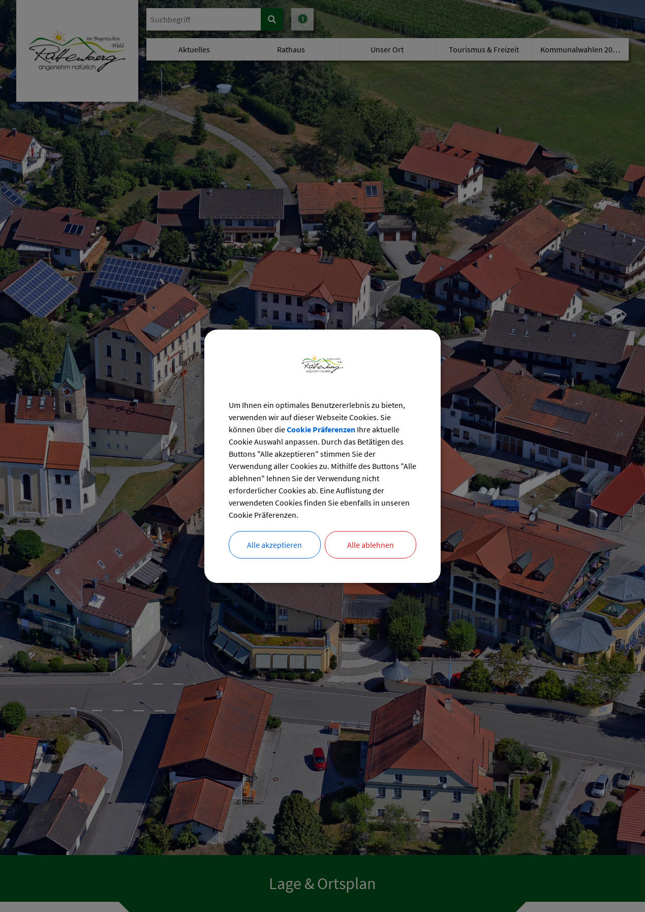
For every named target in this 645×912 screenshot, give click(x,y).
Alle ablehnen (370, 545)
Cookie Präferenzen (321, 429)
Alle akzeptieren (274, 545)
